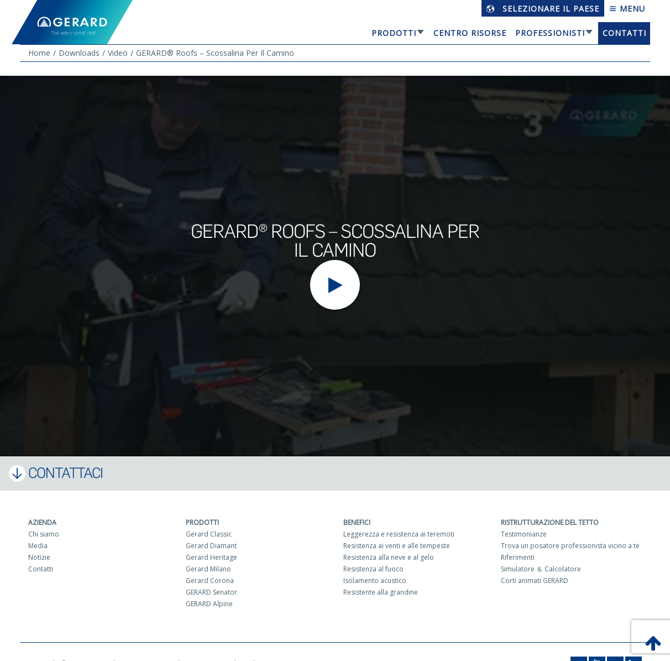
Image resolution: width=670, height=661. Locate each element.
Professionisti (550, 33)
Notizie (39, 557)
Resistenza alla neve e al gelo (388, 557)
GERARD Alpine (209, 603)
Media (38, 545)
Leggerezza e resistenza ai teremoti (398, 534)
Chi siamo (43, 534)
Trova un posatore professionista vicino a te (570, 545)
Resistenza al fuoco (373, 569)
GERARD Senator (211, 592)
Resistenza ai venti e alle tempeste (396, 545)
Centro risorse (469, 33)
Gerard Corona (210, 580)
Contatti (624, 33)
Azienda (42, 522)
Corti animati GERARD (534, 580)
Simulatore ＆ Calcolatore (541, 569)
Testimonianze (524, 534)
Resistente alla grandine (380, 592)
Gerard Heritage (211, 557)
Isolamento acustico (374, 580)
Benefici (356, 522)
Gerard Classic (209, 534)
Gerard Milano (208, 569)
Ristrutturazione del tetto (550, 522)
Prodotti (393, 33)
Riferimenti (518, 557)
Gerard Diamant (211, 545)
